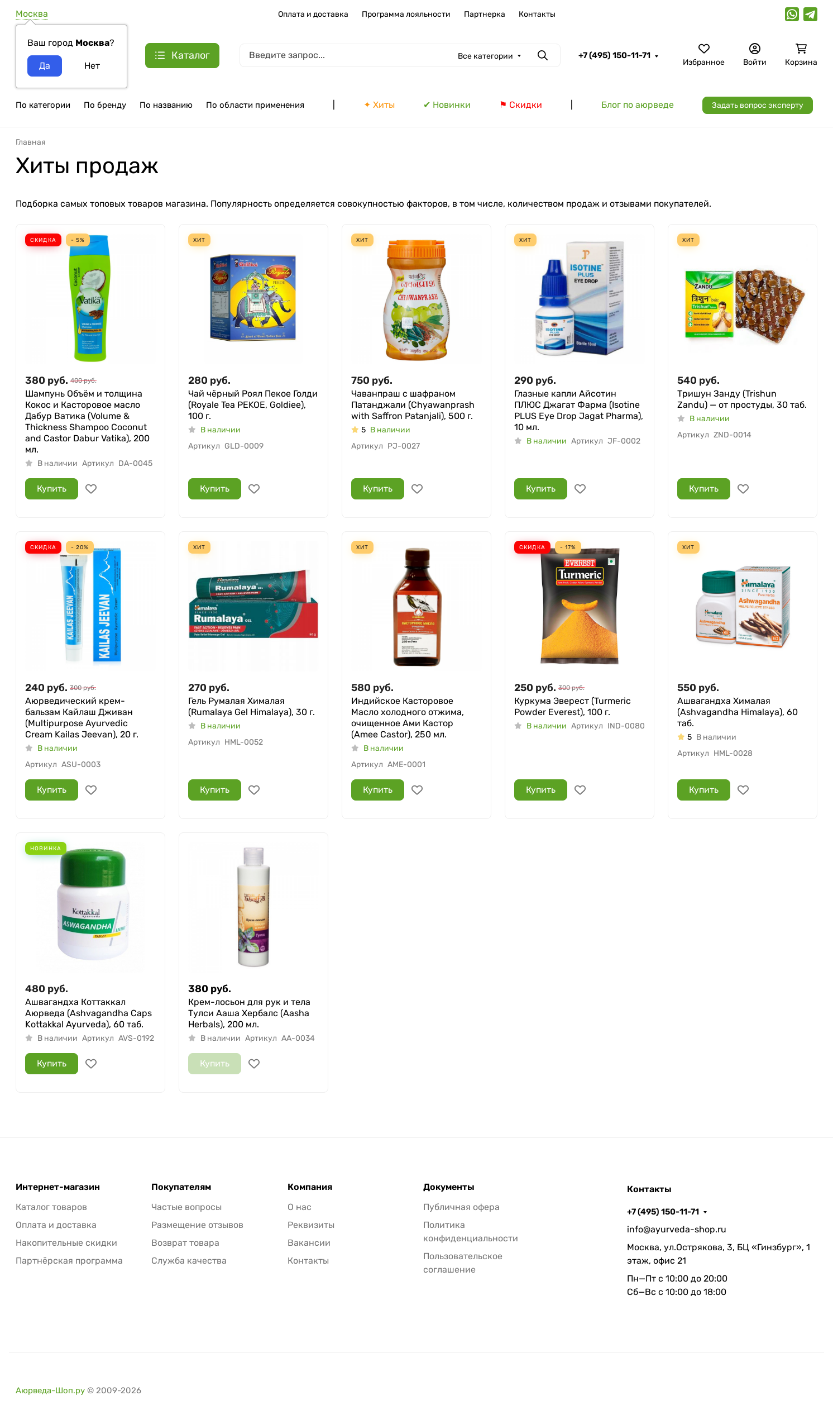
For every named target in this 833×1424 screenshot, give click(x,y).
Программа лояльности (406, 14)
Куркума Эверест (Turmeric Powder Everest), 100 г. (572, 706)
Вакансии (309, 1242)
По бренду (105, 105)
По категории (43, 105)
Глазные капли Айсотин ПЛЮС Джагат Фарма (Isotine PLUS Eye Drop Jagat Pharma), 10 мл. (578, 410)
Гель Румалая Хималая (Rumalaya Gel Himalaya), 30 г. (251, 706)
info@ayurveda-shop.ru (676, 1229)
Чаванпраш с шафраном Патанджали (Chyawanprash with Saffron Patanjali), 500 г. (413, 404)
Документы (449, 1187)
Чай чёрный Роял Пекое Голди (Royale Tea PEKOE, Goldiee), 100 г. (253, 404)
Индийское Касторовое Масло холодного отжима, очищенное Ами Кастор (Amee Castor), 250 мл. (407, 718)
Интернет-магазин (58, 1187)
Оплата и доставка (313, 14)
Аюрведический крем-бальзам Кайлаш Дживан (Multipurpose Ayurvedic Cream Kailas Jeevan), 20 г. (81, 718)
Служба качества (189, 1260)
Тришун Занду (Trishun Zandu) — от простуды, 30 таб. (742, 399)
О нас (300, 1207)
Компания (310, 1187)
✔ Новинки (447, 104)
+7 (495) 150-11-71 (614, 55)
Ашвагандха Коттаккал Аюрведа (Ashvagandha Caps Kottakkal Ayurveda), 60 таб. (88, 1013)
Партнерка (484, 14)
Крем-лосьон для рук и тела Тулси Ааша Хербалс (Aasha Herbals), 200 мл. (249, 1013)
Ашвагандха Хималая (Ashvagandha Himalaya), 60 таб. (737, 712)
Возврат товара (185, 1242)
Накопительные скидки (66, 1242)
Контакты (537, 14)
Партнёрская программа (69, 1260)
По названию (166, 105)
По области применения (255, 105)
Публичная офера (461, 1207)
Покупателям (181, 1187)
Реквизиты (311, 1225)
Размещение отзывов (197, 1225)
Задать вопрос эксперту (757, 105)
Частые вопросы (186, 1207)
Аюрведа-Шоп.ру (50, 1390)
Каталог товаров (51, 1207)
